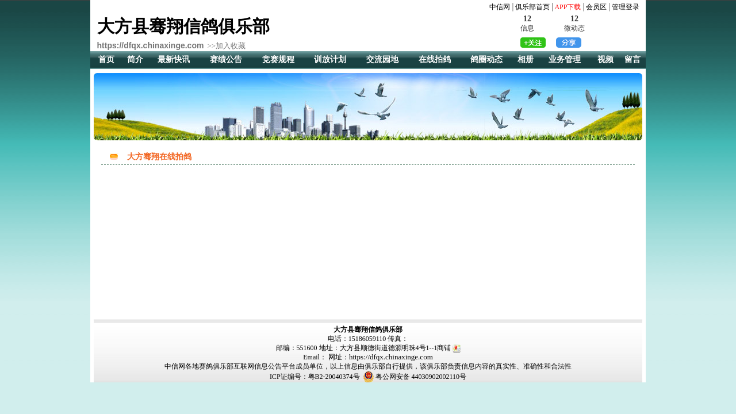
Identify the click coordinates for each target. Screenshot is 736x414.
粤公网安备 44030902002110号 (421, 377)
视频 (605, 59)
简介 (135, 59)
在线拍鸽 (435, 59)
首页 (106, 59)
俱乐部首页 (532, 7)
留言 (632, 59)
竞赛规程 (278, 59)
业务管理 (565, 59)
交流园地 (382, 59)
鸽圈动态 (486, 59)
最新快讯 (174, 59)
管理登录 (625, 7)
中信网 (499, 7)
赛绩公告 (226, 59)
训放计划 (330, 59)
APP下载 (567, 7)
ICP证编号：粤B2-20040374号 (315, 377)
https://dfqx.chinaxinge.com (391, 356)
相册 (526, 59)
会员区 (596, 7)
